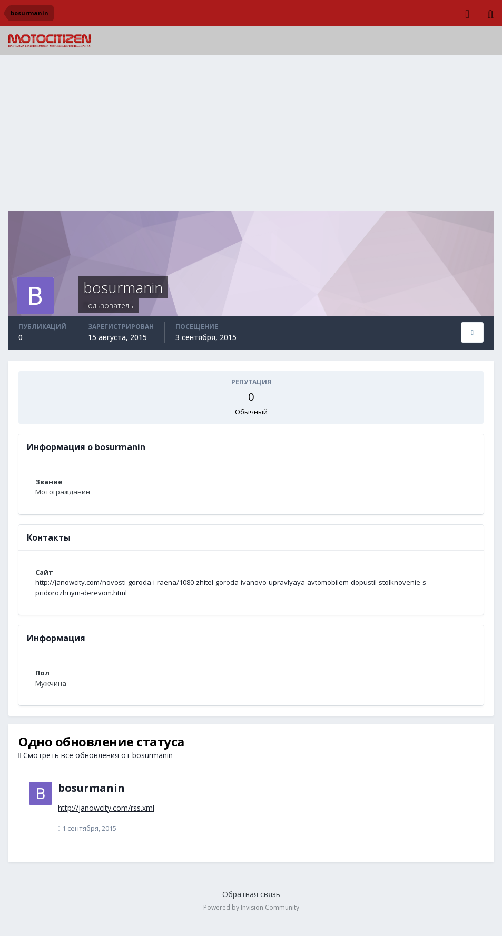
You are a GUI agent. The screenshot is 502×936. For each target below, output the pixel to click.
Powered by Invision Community (251, 907)
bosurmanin (91, 788)
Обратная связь (251, 894)
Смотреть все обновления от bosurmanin (95, 755)
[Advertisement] (251, 137)
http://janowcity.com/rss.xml (106, 808)
